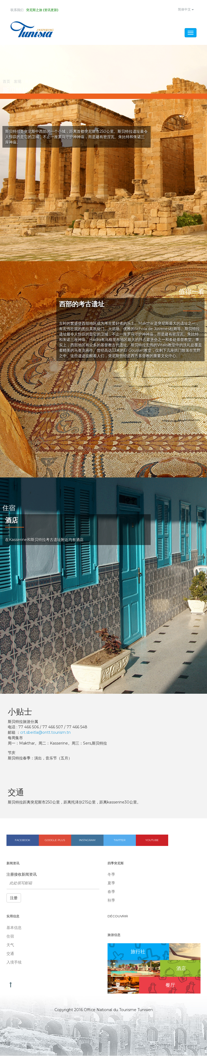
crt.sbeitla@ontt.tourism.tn (45, 732)
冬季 (111, 874)
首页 (6, 81)
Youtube (152, 840)
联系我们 (17, 10)
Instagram (87, 840)
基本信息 (14, 927)
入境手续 (14, 962)
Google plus (55, 840)
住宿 (10, 936)
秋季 (111, 900)
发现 (17, 81)
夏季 (111, 883)
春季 (111, 892)
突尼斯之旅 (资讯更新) (42, 10)
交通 (10, 953)
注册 (14, 898)
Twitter (119, 840)
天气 (10, 945)
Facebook (22, 840)
